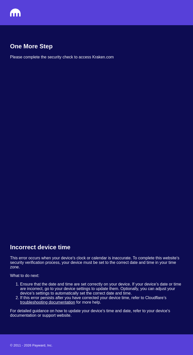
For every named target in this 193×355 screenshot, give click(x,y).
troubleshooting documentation (47, 302)
